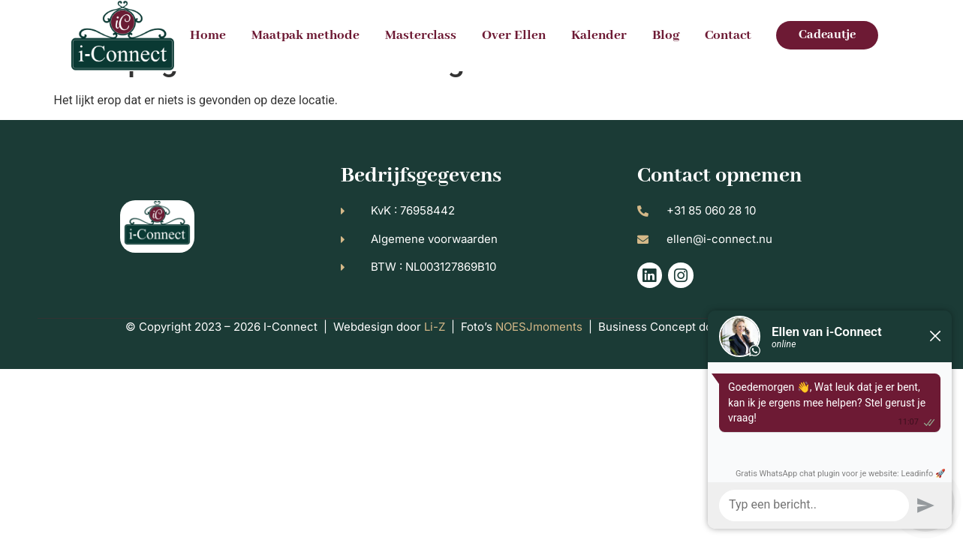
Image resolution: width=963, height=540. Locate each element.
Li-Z (434, 360)
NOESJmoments (538, 360)
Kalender (599, 35)
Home (208, 35)
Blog (665, 35)
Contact (728, 35)
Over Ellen (514, 35)
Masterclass (420, 35)
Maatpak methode (305, 35)
